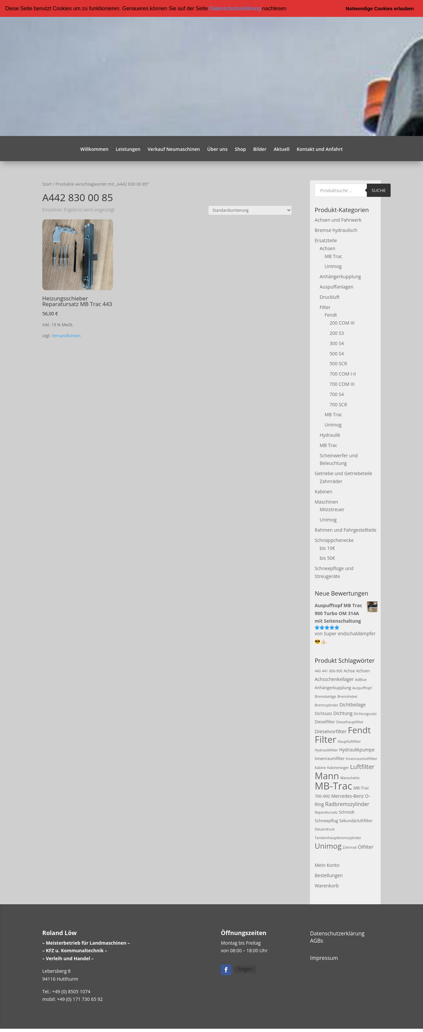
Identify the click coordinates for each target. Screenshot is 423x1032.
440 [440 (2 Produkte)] (318, 670)
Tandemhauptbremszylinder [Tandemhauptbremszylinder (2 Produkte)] (338, 837)
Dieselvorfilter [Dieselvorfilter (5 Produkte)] (331, 731)
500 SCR (338, 363)
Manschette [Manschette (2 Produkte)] (350, 777)
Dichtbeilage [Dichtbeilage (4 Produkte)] (352, 704)
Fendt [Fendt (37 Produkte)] (359, 730)
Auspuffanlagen (336, 286)
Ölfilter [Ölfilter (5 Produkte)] (366, 846)
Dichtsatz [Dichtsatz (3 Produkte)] (323, 713)
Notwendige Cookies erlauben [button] (380, 8)
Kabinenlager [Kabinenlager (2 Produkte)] (338, 767)
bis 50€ (327, 558)
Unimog (333, 266)
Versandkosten (66, 335)
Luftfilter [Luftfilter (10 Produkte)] (362, 766)
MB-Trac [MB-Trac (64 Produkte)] (333, 785)
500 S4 (336, 353)
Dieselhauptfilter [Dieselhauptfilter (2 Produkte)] (350, 721)
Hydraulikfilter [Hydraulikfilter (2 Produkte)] (326, 749)
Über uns (217, 149)
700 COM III (341, 384)
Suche (379, 190)
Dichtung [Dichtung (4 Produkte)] (343, 712)
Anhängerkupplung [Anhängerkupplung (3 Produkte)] (333, 687)
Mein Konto (327, 865)
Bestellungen (329, 875)
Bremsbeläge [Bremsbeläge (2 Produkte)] (325, 696)
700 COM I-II (342, 373)
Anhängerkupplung (340, 276)
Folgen (245, 968)
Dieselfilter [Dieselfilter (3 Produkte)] (325, 721)
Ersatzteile (326, 240)
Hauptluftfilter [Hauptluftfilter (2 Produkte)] (349, 741)
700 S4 (336, 393)
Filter (325, 306)
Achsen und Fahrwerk (338, 219)
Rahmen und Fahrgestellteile (345, 529)
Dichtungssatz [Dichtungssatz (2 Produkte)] (365, 713)
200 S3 (336, 333)
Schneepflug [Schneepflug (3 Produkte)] (326, 820)
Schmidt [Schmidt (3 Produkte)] (347, 812)
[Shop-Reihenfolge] (250, 209)
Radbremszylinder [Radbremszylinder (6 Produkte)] (347, 803)
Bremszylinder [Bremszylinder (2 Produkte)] (326, 704)
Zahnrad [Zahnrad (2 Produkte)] (350, 846)
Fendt (331, 314)
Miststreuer (332, 509)
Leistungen (128, 149)
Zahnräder (331, 480)
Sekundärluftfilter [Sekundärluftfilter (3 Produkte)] (356, 820)
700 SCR (338, 404)
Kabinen (323, 491)
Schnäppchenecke (334, 539)
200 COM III (341, 322)
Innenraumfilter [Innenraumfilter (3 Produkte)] (330, 758)
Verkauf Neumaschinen (174, 149)
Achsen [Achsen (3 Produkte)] (363, 670)
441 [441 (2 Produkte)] (325, 670)
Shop (240, 149)
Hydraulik (330, 434)
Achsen (327, 248)
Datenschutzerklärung (235, 8)
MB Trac (333, 255)
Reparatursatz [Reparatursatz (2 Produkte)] (326, 812)
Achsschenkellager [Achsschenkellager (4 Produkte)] (334, 678)
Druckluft (329, 296)
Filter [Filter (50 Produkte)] (325, 739)
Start (47, 184)
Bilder (259, 149)
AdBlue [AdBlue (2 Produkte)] (360, 679)
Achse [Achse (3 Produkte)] (349, 670)
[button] (289, 9)
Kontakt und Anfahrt (320, 149)
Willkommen (94, 149)
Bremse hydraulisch (336, 230)
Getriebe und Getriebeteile (343, 473)
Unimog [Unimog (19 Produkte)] (328, 845)
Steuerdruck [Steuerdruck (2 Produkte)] (325, 829)
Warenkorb (327, 885)
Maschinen (326, 501)
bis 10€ (327, 547)
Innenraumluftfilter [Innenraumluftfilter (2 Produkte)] (361, 758)
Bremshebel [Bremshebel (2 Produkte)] (347, 696)
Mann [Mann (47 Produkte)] (327, 775)
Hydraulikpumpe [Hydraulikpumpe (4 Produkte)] (356, 749)
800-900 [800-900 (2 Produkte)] (335, 670)
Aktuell (281, 149)
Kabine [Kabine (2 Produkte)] (320, 767)
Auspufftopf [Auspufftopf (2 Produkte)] (362, 687)
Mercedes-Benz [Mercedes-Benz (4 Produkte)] (347, 795)
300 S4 (336, 342)
